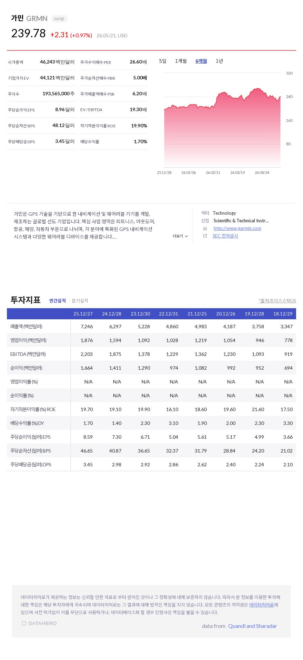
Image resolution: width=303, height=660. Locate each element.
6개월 (201, 60)
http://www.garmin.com (237, 228)
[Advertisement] (241, 26)
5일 (162, 60)
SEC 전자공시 (225, 236)
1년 (219, 60)
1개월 (181, 60)
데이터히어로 (261, 605)
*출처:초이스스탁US (277, 300)
